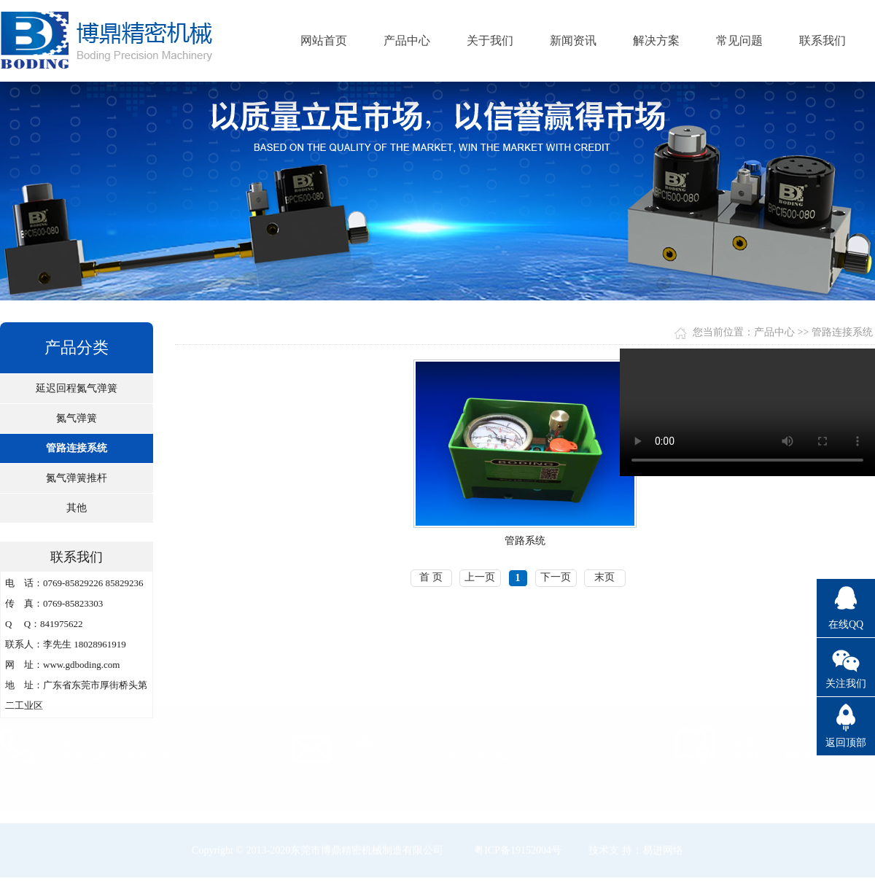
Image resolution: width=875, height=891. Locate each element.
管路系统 (525, 540)
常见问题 (739, 40)
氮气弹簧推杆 (76, 477)
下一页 (555, 577)
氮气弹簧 (76, 418)
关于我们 (490, 40)
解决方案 (656, 40)
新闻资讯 (573, 40)
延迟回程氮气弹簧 (76, 388)
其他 (76, 507)
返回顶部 (845, 742)
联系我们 (822, 40)
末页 (604, 577)
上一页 (479, 577)
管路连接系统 (76, 448)
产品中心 (407, 40)
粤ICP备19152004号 (517, 849)
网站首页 (323, 40)
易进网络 (662, 849)
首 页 (431, 577)
